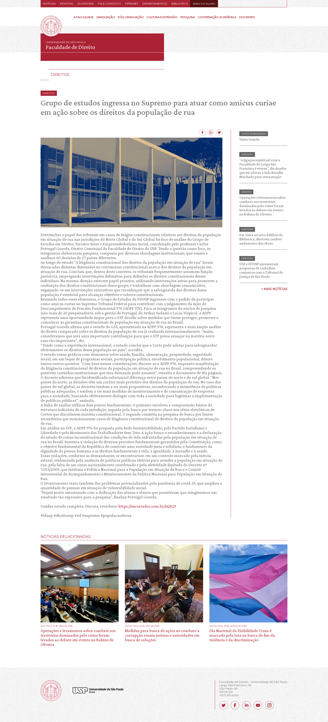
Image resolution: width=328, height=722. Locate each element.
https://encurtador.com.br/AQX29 (147, 506)
